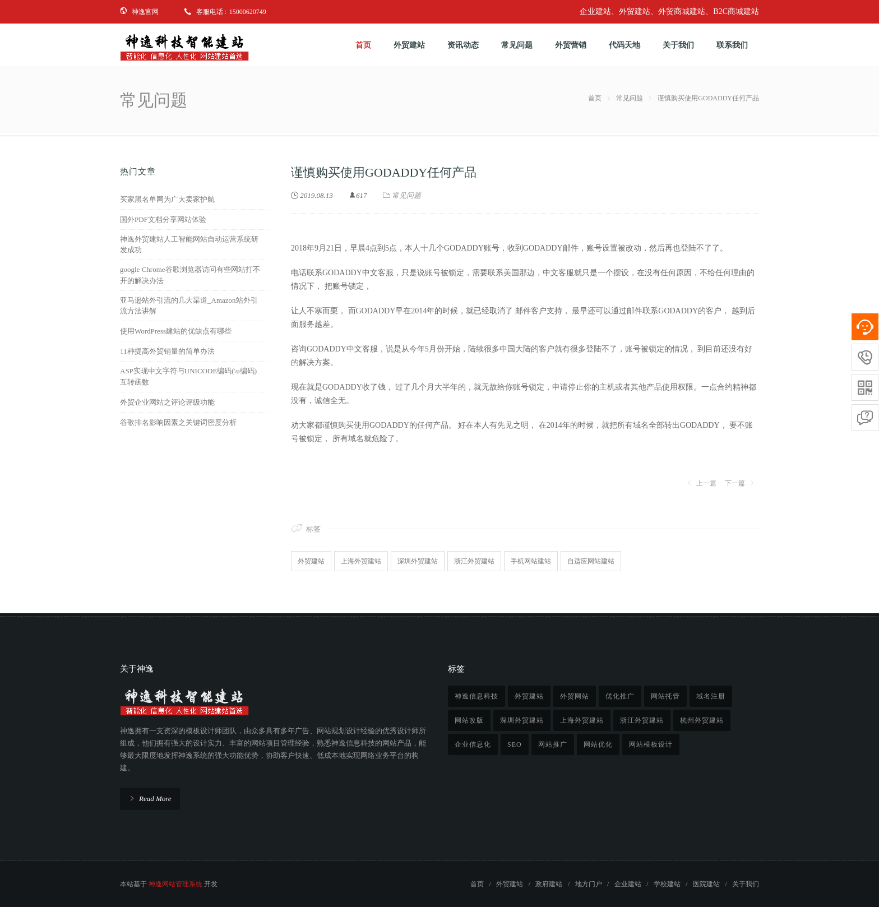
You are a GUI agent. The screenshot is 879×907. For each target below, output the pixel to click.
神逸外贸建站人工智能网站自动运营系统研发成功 (189, 244)
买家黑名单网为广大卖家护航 (167, 199)
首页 (595, 98)
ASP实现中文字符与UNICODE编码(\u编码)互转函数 (188, 376)
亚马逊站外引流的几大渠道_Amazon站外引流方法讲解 (189, 306)
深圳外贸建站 (417, 561)
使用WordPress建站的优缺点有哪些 (176, 331)
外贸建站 (311, 561)
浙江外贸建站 (474, 561)
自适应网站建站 (590, 561)
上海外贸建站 (361, 561)
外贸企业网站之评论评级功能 (167, 402)
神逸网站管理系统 (175, 884)
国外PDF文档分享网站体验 (163, 219)
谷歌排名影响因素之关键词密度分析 (178, 422)
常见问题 (629, 98)
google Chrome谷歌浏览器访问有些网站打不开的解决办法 (190, 275)
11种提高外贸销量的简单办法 (167, 351)
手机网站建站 (531, 561)
